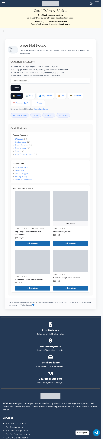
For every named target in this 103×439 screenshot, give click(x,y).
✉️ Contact (38, 103)
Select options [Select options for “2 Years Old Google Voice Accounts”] (32, 288)
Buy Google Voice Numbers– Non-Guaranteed (28, 233)
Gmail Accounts (21, 145)
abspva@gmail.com (41, 109)
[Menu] (6, 3)
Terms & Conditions (23, 180)
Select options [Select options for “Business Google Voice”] (71, 243)
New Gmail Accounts (19, 115)
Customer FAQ (21, 167)
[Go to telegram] (96, 432)
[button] (96, 3)
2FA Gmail (36, 115)
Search (15, 87)
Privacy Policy (21, 176)
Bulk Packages (63, 115)
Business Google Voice (62, 232)
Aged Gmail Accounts (24, 154)
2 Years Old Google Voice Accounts (29, 279)
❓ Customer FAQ (20, 103)
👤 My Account (45, 96)
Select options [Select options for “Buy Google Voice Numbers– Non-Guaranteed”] (32, 243)
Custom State (20, 142)
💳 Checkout (75, 96)
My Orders (19, 170)
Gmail (17, 151)
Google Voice (49, 115)
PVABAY (19, 139)
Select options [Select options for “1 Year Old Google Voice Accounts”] (71, 288)
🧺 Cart (61, 96)
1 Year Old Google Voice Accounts (66, 278)
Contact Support (21, 173)
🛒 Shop (30, 96)
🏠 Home (17, 96)
